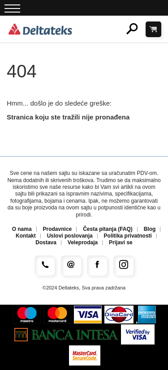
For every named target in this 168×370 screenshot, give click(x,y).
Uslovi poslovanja (70, 236)
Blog (150, 229)
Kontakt (26, 236)
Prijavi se (121, 242)
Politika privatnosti (128, 236)
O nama (22, 229)
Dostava (45, 242)
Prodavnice (57, 229)
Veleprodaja (83, 242)
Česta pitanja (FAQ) (108, 229)
